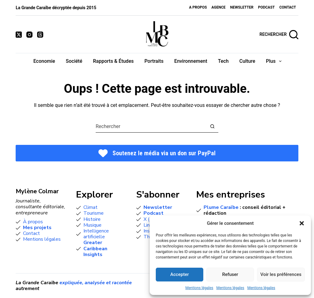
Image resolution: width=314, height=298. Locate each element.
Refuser (230, 274)
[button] (302, 223)
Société (74, 61)
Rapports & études (113, 61)
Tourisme (93, 213)
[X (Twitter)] (19, 35)
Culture (247, 61)
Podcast (266, 7)
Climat (90, 207)
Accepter (179, 274)
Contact (287, 7)
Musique (92, 225)
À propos (33, 221)
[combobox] (151, 126)
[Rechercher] (278, 34)
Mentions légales (199, 288)
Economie (44, 61)
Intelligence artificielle (96, 234)
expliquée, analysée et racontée (95, 282)
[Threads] (40, 35)
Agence (219, 7)
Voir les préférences (280, 274)
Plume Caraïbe (221, 207)
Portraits (153, 61)
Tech (223, 61)
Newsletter (242, 7)
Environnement (190, 61)
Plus (275, 61)
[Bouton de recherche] (212, 126)
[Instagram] (29, 35)
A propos (198, 7)
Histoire (92, 219)
